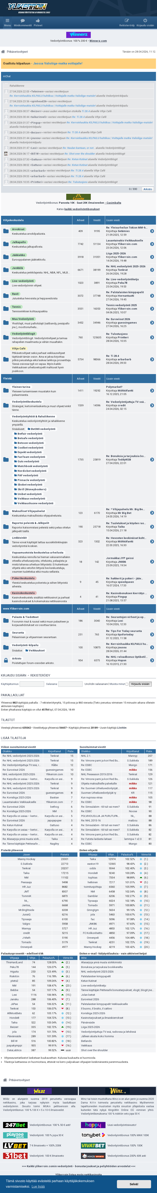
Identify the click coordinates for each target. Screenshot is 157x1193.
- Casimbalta (113, 202)
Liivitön (122, 727)
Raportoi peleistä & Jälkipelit (30, 523)
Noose (133, 811)
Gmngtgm (93, 910)
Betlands (86, 1041)
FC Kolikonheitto (92, 933)
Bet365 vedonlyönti (41, 429)
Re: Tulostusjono (77, 182)
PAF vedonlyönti (26, 475)
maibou (132, 820)
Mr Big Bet (124, 512)
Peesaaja (26, 882)
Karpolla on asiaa (55, 779)
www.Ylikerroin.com (16, 608)
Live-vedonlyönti (23, 280)
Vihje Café (19, 348)
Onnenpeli (26, 946)
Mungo (133, 765)
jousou (35, 138)
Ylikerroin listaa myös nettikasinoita (78, 1174)
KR (133, 792)
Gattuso (36, 159)
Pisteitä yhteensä (12, 850)
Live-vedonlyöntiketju (93, 985)
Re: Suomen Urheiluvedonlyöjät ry (100, 788)
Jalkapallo (19, 242)
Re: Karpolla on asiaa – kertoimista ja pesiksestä (31, 779)
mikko (133, 769)
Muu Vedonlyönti (23, 318)
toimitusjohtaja (93, 886)
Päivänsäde (14, 1036)
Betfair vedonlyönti (28, 433)
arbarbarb (38, 170)
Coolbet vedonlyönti (28, 447)
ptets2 (14, 980)
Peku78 (122, 282)
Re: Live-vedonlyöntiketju (122, 279)
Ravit (15, 293)
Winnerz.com (98, 40)
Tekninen (37, 91)
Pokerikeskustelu (23, 578)
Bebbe (14, 990)
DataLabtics (14, 1050)
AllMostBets (14, 1013)
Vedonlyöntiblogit (23, 333)
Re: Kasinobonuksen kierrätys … (126, 593)
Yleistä (7, 378)
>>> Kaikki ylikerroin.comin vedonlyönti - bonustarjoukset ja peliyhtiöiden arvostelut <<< (78, 1166)
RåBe (55, 765)
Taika (121, 526)
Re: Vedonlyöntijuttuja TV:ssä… (126, 401)
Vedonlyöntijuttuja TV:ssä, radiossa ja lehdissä (108, 1031)
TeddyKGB (124, 459)
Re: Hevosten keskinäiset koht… (126, 538)
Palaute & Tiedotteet (25, 617)
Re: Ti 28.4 (78, 116)
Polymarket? (114, 386)
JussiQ (26, 914)
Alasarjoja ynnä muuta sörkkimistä (101, 962)
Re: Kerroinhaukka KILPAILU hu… (127, 643)
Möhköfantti (125, 390)
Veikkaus (86, 1045)
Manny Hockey (26, 859)
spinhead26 (38, 101)
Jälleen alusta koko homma (97, 1036)
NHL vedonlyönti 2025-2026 (19, 774)
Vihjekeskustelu (13, 220)
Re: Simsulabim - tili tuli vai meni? (100, 806)
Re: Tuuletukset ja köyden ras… (126, 523)
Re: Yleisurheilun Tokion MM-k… (127, 227)
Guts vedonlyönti (26, 461)
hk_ (133, 816)
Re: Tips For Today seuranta (124, 631)
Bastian (54, 797)
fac (93, 919)
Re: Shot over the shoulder (80, 153)
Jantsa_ (26, 905)
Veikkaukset (35, 650)
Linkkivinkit (19, 537)
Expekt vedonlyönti (28, 452)
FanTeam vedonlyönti (29, 456)
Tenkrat (123, 269)
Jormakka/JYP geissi (120, 558)
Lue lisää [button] (38, 1186)
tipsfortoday (125, 634)
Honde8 (93, 873)
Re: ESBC (86, 765)
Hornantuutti (126, 295)
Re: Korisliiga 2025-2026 (17, 797)
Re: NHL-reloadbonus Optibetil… (127, 656)
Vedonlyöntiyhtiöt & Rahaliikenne (33, 416)
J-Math (26, 937)
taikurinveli (38, 116)
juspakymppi (14, 1045)
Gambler (93, 896)
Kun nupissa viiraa (91, 797)
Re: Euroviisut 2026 (118, 319)
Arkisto (16, 658)
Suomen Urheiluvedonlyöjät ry (98, 792)
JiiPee (14, 1004)
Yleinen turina (21, 386)
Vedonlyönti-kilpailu (25, 645)
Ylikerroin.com (127, 244)
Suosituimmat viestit (93, 747)
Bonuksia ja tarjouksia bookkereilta (102, 967)
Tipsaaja (26, 919)
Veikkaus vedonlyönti (29, 498)
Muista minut (119, 683)
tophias (92, 877)
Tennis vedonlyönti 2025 (121, 305)
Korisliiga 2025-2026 (93, 1013)
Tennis (16, 306)
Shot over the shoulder (94, 1050)
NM (55, 811)
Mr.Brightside (26, 910)
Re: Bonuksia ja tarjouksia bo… (126, 456)
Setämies (124, 231)
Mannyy (132, 755)
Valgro (26, 923)
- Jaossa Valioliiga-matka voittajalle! (56, 63)
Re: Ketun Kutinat (77, 159)
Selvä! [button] (134, 1184)
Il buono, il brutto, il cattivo (96, 1008)
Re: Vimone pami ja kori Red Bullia (101, 760)
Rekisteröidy (40, 675)
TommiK (26, 896)
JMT (26, 891)
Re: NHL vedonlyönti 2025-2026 (125, 266)
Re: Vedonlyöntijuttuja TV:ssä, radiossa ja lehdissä (32, 765)
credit (122, 405)
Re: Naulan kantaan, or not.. (79, 147)
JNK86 (122, 561)
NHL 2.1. (86, 755)
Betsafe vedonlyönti (28, 438)
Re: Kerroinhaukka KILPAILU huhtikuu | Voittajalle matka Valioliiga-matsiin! (53, 95)
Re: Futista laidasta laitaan (96, 838)
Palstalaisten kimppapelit (96, 976)
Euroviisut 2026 (90, 999)
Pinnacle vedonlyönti (29, 480)
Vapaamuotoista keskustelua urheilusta (37, 552)
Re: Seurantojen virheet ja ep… (126, 617)
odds (93, 868)
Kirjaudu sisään (13, 675)
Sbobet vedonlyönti (28, 484)
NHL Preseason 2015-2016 (96, 774)
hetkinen (93, 882)
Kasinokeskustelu (23, 593)
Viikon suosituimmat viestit (18, 747)
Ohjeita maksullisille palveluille (99, 783)
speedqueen (126, 581)
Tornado (26, 942)
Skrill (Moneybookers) (30, 489)
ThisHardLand (14, 962)
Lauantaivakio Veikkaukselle (124, 240)
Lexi (34, 147)
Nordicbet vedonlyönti (30, 470)
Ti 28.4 (86, 111)
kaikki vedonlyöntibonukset (82, 209)
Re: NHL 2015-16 (91, 820)
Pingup (35, 122)
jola (93, 914)
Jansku (14, 999)
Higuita (14, 971)
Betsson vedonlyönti (29, 442)
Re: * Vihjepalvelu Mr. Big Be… (125, 509)
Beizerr (36, 111)
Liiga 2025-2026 (116, 253)
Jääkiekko (18, 255)
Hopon (122, 660)
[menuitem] (23, 22)
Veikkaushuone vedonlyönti (33, 503)
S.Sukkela (133, 760)
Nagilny (54, 843)
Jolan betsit (88, 994)
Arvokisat (18, 229)
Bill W (34, 153)
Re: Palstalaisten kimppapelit (125, 292)
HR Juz (26, 886)
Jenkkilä (17, 268)
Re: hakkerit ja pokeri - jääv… (124, 578)
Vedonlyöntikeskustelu (26, 401)
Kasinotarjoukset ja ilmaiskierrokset (102, 1017)
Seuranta (18, 632)
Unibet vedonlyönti (28, 494)
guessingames (127, 322)
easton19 (92, 863)
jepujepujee (54, 820)
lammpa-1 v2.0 (132, 838)
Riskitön (14, 976)
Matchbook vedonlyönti (31, 466)
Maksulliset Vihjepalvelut (28, 511)
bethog (54, 806)
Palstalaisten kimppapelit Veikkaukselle (104, 1004)
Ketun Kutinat (89, 980)
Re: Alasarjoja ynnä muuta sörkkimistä (25, 838)
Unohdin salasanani (96, 683)
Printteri (36, 182)
